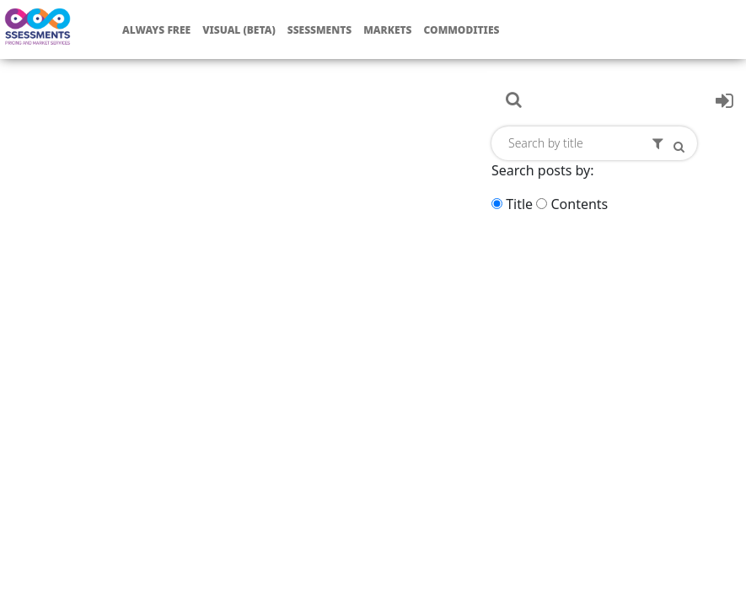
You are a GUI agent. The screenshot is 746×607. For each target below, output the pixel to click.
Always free (156, 30)
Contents (579, 204)
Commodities (462, 30)
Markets (387, 30)
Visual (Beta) (239, 30)
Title (519, 204)
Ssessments (319, 30)
